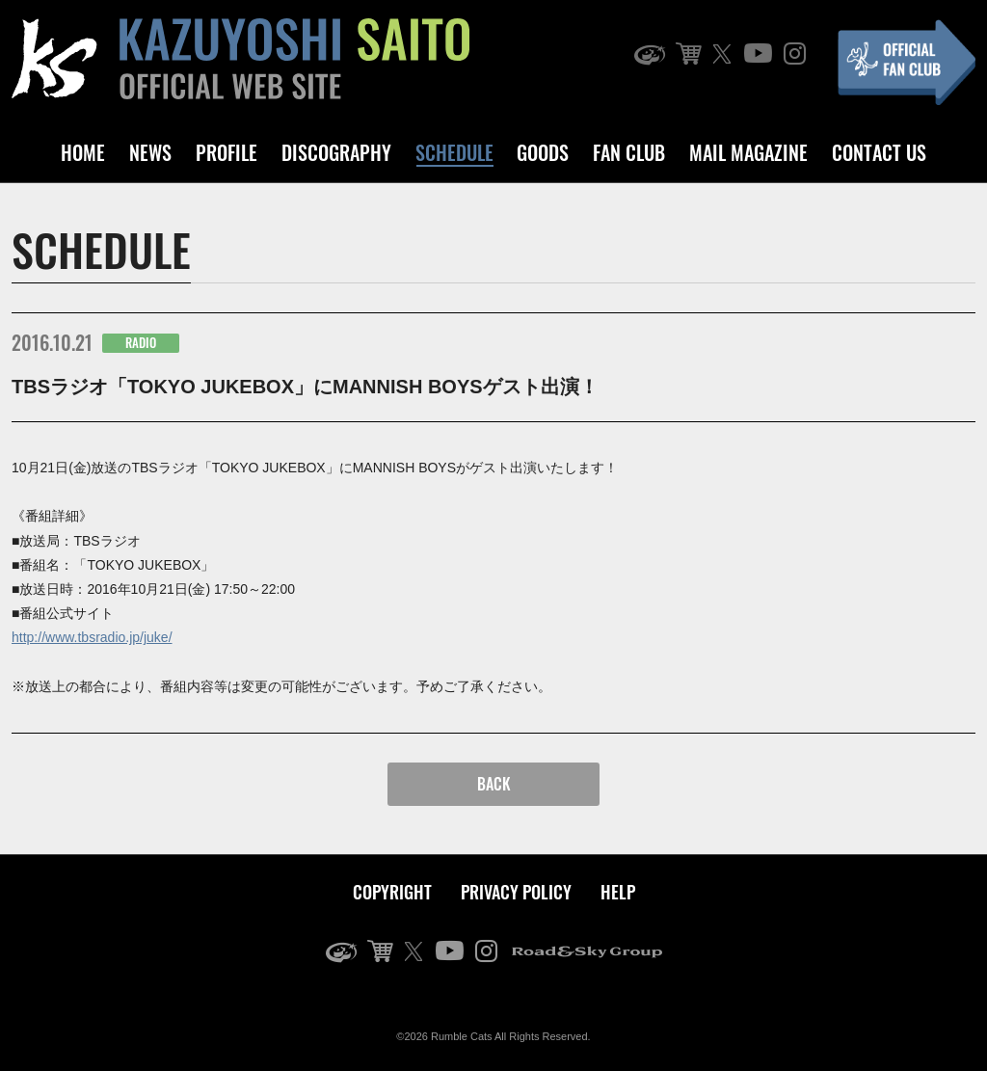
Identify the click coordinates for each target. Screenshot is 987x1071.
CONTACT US (879, 152)
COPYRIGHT (392, 891)
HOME (83, 152)
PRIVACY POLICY (516, 891)
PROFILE (226, 152)
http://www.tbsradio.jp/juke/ (92, 637)
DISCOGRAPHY (336, 152)
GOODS (543, 152)
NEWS (150, 152)
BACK (494, 783)
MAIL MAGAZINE (748, 152)
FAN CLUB (629, 152)
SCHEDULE (454, 152)
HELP (617, 891)
